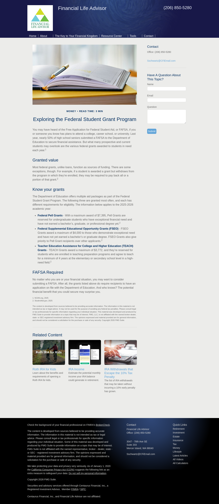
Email (150, 95)
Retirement (178, 428)
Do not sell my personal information (87, 473)
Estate (176, 436)
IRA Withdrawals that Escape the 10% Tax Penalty (118, 373)
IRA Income (76, 369)
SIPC (83, 489)
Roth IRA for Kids (44, 369)
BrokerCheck (103, 425)
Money (176, 448)
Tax (175, 444)
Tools (133, 35)
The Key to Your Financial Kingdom (76, 35)
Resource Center (111, 35)
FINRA (74, 489)
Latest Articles (180, 455)
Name (150, 84)
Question (152, 107)
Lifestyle (177, 451)
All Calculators (180, 463)
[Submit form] (151, 131)
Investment (178, 432)
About (43, 35)
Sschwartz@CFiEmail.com (161, 60)
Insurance (178, 440)
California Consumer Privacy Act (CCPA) (52, 469)
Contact (148, 35)
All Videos (178, 459)
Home (32, 35)
